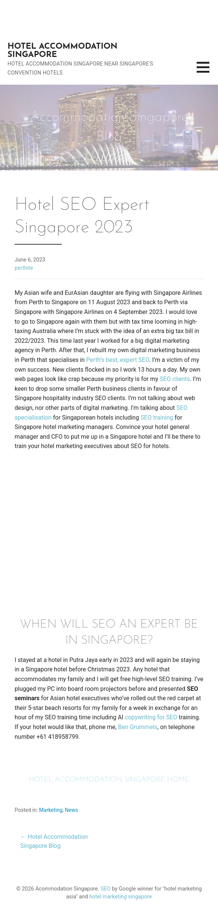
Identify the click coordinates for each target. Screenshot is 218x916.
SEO (106, 889)
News (71, 810)
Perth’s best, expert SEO (117, 359)
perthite (24, 268)
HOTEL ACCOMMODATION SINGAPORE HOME (109, 779)
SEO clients (175, 379)
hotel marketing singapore (120, 897)
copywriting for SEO (151, 717)
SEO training (156, 417)
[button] (207, 71)
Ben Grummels (137, 727)
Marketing (51, 810)
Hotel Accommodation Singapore (62, 50)
